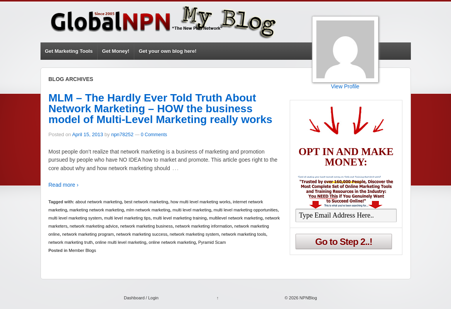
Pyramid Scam (212, 242)
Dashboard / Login (141, 297)
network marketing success (141, 234)
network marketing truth (71, 242)
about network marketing (99, 201)
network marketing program (88, 234)
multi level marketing (191, 210)
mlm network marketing (148, 210)
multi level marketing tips (127, 218)
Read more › (64, 185)
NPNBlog (307, 297)
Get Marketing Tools (69, 51)
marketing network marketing (96, 210)
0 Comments (154, 134)
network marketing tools (243, 234)
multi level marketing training (179, 218)
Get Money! (116, 51)
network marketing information (203, 226)
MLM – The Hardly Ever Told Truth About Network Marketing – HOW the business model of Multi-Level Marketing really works (160, 108)
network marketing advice (94, 226)
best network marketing (146, 201)
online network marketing (172, 242)
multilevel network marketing (236, 218)
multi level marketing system (75, 218)
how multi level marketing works (200, 201)
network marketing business (146, 226)
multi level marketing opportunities (246, 210)
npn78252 (122, 134)
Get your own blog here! (168, 51)
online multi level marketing (121, 242)
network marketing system (194, 234)
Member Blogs (82, 250)
